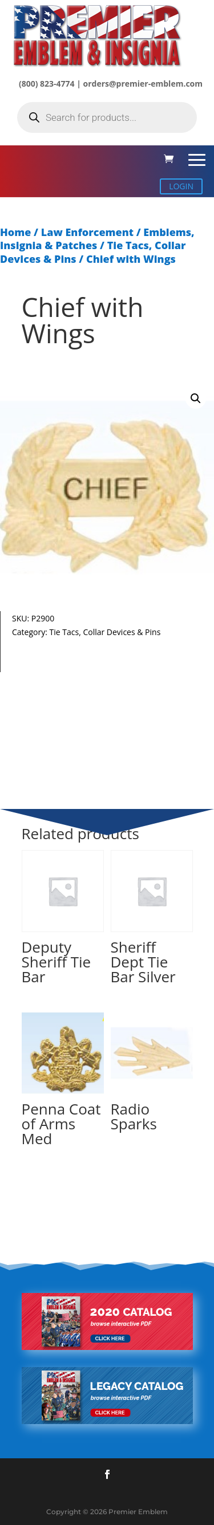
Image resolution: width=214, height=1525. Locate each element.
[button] (195, 398)
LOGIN (181, 186)
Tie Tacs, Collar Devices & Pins (105, 632)
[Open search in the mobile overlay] (107, 117)
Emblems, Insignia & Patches (97, 239)
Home (15, 232)
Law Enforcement (87, 232)
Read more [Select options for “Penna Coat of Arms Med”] (48, 1189)
